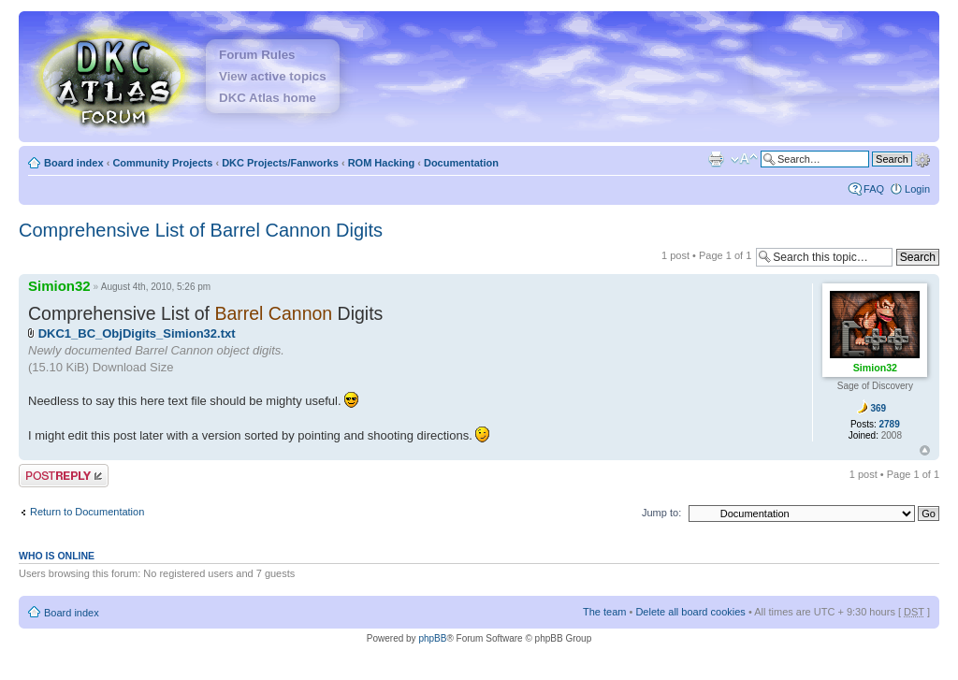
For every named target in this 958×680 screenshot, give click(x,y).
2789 (889, 424)
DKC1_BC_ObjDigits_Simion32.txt (137, 333)
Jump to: (661, 512)
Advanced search (922, 158)
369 (878, 408)
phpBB (432, 638)
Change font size (744, 159)
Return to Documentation (87, 511)
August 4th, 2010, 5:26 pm (155, 287)
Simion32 (59, 286)
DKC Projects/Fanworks (280, 162)
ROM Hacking (381, 162)
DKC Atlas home (267, 98)
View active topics (273, 76)
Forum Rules (257, 55)
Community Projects (162, 162)
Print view (715, 159)
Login (917, 189)
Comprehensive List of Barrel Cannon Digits (201, 230)
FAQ (874, 189)
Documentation (461, 162)
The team (604, 611)
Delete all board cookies (690, 611)
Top (925, 450)
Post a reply (64, 475)
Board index (74, 162)
